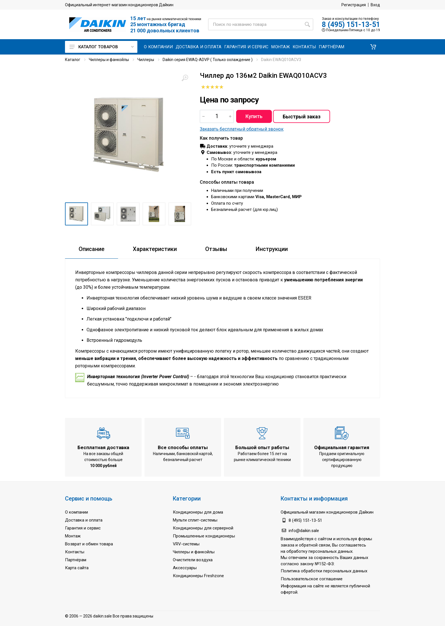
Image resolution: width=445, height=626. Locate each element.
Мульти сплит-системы (195, 520)
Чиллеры (145, 59)
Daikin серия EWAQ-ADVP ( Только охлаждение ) (208, 59)
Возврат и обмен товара (89, 544)
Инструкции (272, 249)
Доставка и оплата (83, 520)
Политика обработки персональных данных (324, 570)
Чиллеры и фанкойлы (109, 59)
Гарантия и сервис (83, 528)
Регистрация (353, 5)
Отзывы (216, 249)
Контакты (74, 551)
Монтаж (73, 536)
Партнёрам (75, 559)
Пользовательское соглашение (312, 578)
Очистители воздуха (193, 559)
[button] (373, 47)
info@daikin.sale (304, 530)
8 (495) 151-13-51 (351, 24)
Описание (91, 249)
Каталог (72, 59)
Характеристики (155, 249)
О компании (76, 512)
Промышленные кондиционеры (204, 536)
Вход (375, 5)
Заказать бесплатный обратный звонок (242, 129)
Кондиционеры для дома (198, 512)
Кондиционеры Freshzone (198, 575)
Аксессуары (185, 567)
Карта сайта (77, 567)
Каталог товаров (102, 46)
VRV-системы (186, 544)
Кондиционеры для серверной (203, 528)
